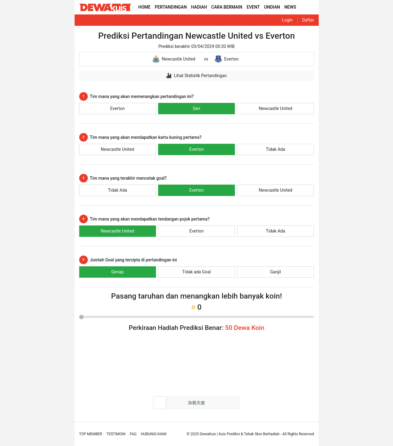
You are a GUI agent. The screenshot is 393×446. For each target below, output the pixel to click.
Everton (117, 108)
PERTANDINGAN (171, 7)
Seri (196, 108)
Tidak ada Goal (196, 271)
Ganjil (275, 271)
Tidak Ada (275, 149)
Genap (117, 271)
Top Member (90, 434)
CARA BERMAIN (226, 7)
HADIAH (199, 7)
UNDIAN (272, 7)
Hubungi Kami (154, 434)
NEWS (290, 7)
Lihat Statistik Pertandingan (196, 75)
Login (287, 20)
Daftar (308, 20)
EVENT (253, 7)
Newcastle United (275, 108)
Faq (133, 434)
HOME (144, 7)
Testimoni (116, 434)
